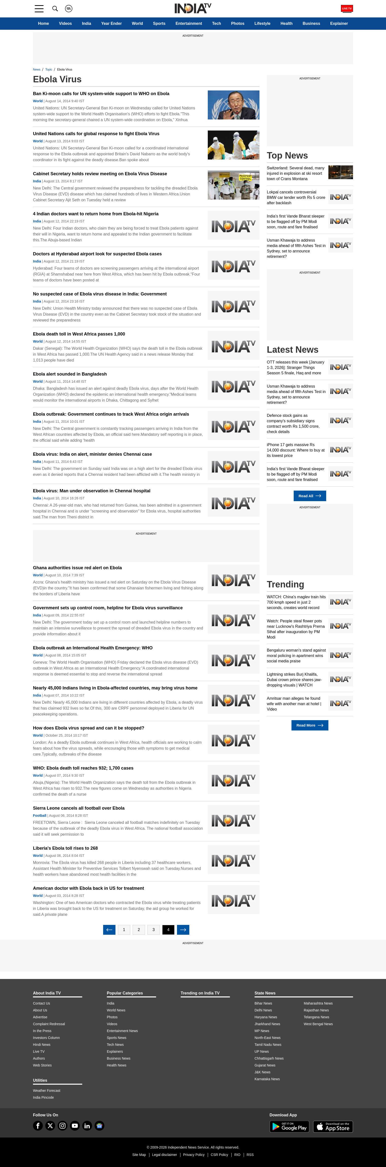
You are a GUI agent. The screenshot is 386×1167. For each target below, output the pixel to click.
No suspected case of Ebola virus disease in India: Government (100, 294)
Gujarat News (265, 1065)
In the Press (42, 1031)
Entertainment (189, 23)
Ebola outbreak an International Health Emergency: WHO (93, 647)
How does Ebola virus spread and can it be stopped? (88, 728)
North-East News (268, 1038)
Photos (237, 23)
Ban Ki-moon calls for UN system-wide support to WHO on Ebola (101, 93)
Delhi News (263, 1010)
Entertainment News (122, 1031)
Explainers (115, 1051)
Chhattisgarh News (269, 1058)
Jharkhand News (267, 1024)
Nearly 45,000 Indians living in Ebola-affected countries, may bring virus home (115, 688)
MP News (262, 1031)
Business (311, 23)
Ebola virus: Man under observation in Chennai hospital (91, 490)
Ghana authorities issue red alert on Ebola (77, 567)
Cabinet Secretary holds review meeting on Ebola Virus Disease (100, 173)
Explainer (339, 23)
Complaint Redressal (49, 1024)
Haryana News (266, 1017)
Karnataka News (267, 1079)
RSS (250, 1155)
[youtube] (75, 1126)
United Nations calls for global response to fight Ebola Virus (96, 133)
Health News (116, 1065)
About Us (40, 1010)
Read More (309, 725)
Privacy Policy (194, 1155)
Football (39, 815)
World (137, 23)
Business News (118, 1058)
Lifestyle (263, 23)
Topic (48, 69)
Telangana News (316, 1017)
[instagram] (62, 1126)
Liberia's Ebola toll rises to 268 (65, 848)
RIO (237, 1155)
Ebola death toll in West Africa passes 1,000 (79, 334)
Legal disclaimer (164, 1155)
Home (43, 23)
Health (287, 23)
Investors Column (46, 1038)
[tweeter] (50, 1126)
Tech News (115, 1045)
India (86, 23)
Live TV (39, 1051)
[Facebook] (38, 1126)
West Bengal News (318, 1024)
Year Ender (111, 23)
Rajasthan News (316, 1010)
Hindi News (41, 1045)
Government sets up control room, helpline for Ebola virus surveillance (108, 607)
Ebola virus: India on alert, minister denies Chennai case (92, 454)
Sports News (116, 1038)
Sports (159, 23)
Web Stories (42, 1065)
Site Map (139, 1155)
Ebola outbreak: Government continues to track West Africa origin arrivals (111, 414)
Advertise (40, 1017)
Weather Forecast (46, 1091)
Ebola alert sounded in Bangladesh (70, 374)
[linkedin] (87, 1126)
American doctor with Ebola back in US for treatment (88, 888)
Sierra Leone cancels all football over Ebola (79, 808)
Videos (65, 23)
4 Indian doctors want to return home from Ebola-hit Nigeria (96, 213)
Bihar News (263, 1003)
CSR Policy (219, 1155)
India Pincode (43, 1097)
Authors (39, 1058)
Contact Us (41, 1003)
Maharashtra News (318, 1003)
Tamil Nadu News (268, 1045)
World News (116, 1010)
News (36, 69)
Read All (310, 496)
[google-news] (99, 1126)
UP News (262, 1051)
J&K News (263, 1072)
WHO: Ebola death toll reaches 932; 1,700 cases (83, 768)
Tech (216, 23)
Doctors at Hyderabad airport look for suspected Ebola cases (97, 253)
